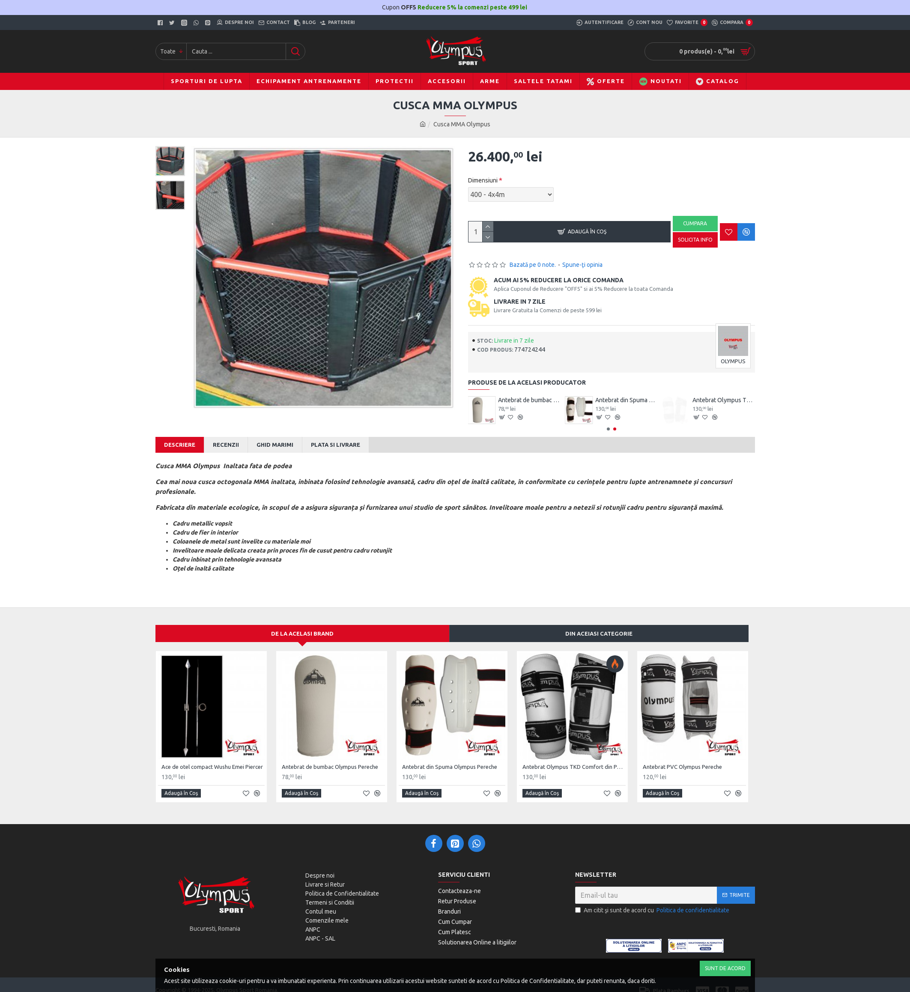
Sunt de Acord (725, 968)
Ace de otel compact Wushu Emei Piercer (529, 400)
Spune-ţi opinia (582, 264)
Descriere (179, 445)
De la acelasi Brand (302, 623)
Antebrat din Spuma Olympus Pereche (723, 400)
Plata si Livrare (335, 445)
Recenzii (226, 445)
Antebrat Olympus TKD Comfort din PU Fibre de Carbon (574, 756)
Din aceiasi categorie (599, 623)
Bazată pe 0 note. (533, 264)
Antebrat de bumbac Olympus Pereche (626, 400)
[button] (608, 428)
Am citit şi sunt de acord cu (653, 899)
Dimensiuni (483, 180)
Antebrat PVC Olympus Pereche (682, 756)
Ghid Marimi (275, 445)
